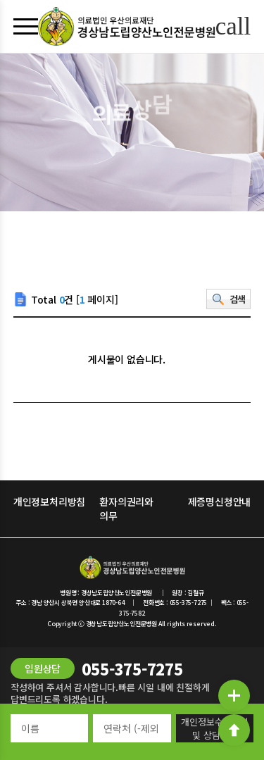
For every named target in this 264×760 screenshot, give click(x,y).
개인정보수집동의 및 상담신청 (215, 728)
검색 (238, 299)
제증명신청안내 (219, 501)
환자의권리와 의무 (126, 508)
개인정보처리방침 (49, 501)
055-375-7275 (132, 668)
